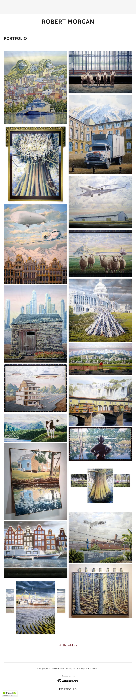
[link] (68, 22)
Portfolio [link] (68, 689)
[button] (7, 7)
